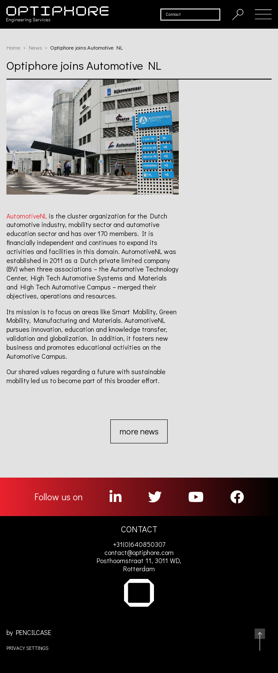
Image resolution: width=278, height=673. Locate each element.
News (35, 47)
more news (139, 431)
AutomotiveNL (26, 215)
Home (13, 47)
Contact (173, 14)
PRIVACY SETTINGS (27, 647)
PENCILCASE (33, 632)
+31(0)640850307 (139, 544)
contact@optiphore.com (139, 552)
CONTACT (139, 528)
